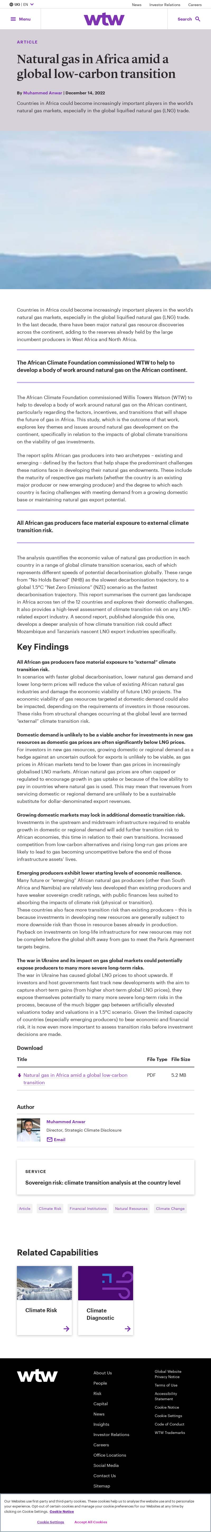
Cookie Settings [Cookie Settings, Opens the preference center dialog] (50, 1522)
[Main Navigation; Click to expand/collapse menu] (20, 18)
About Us (102, 1372)
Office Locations (109, 1454)
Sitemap (101, 1485)
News (137, 4)
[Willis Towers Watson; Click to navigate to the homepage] (104, 19)
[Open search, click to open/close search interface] (189, 18)
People (100, 1382)
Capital (100, 1403)
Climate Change (170, 1208)
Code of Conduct (169, 1424)
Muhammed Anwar (42, 92)
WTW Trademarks (170, 1432)
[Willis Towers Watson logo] (37, 1375)
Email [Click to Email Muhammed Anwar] (59, 1139)
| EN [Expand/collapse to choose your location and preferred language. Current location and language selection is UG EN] (22, 4)
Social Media (106, 1465)
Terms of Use (166, 1385)
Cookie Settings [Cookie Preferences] (168, 1415)
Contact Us (104, 1475)
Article (25, 1208)
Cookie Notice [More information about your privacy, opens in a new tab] (62, 1511)
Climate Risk (50, 1208)
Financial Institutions (88, 1208)
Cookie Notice (167, 1407)
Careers (195, 4)
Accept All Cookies (90, 1522)
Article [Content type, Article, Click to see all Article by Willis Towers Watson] (27, 41)
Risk (97, 1393)
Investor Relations (164, 4)
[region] (105, 1513)
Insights (101, 1424)
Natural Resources (131, 1208)
